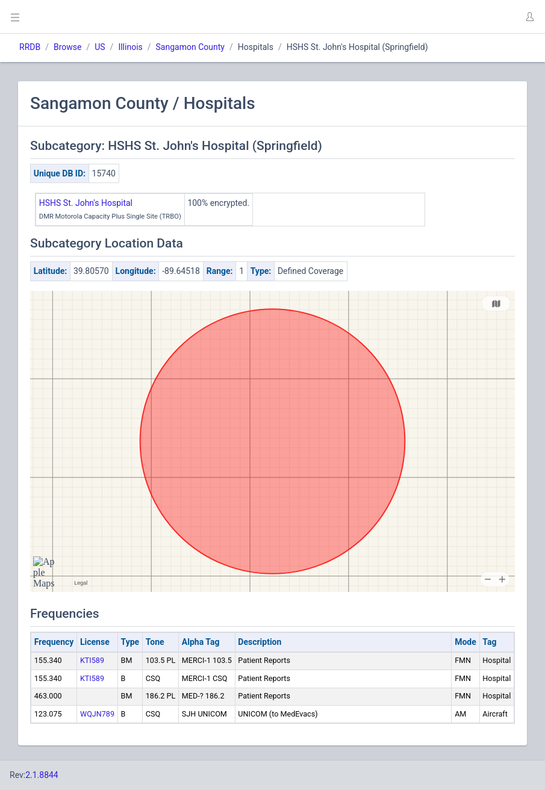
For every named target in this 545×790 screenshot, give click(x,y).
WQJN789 (97, 713)
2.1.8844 (41, 775)
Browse (67, 47)
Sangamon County (190, 47)
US (100, 47)
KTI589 (92, 660)
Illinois (130, 47)
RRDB (29, 47)
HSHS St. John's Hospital (85, 203)
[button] (529, 17)
